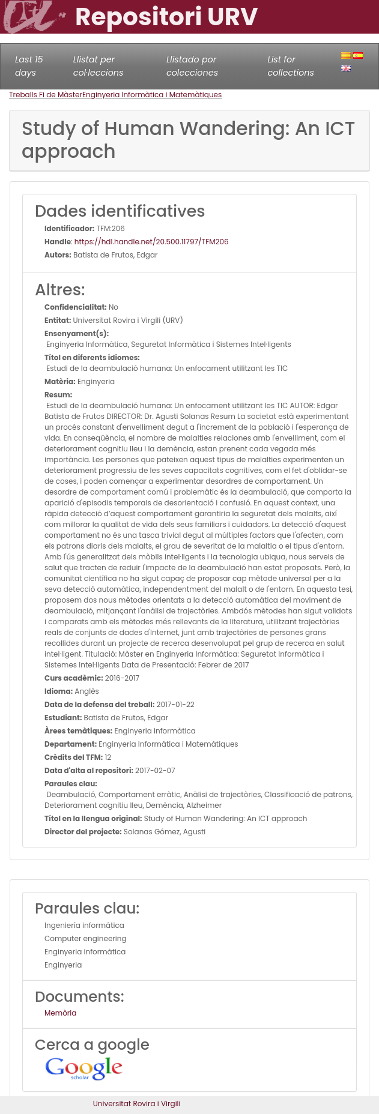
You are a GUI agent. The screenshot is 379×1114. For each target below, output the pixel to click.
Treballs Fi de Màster (45, 94)
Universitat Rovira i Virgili (137, 1103)
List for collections (291, 66)
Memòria (60, 1013)
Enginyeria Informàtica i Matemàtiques (152, 94)
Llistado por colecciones (192, 66)
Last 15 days (29, 66)
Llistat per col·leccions (98, 66)
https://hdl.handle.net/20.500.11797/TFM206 (151, 241)
